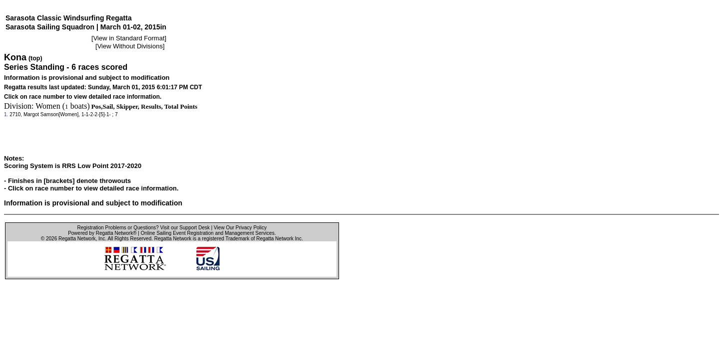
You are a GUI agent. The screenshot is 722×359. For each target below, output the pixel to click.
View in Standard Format (129, 38)
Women (47, 106)
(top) (35, 58)
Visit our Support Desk (185, 227)
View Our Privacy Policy (240, 227)
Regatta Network (76, 238)
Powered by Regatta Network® (102, 233)
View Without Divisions (130, 46)
